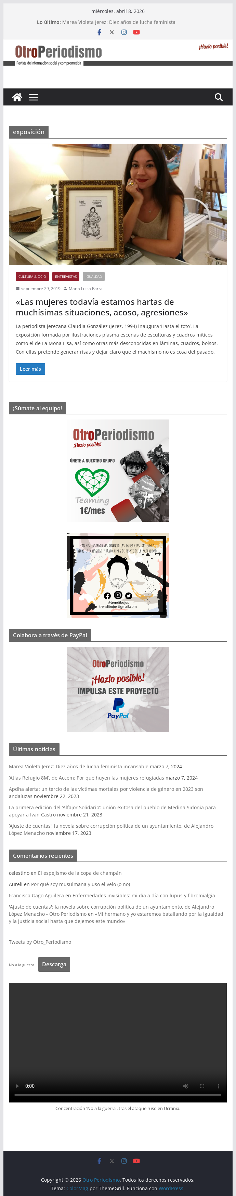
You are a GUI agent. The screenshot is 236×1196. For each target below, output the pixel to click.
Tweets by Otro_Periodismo (40, 942)
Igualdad (94, 276)
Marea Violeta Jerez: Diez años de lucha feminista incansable (78, 766)
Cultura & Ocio (32, 276)
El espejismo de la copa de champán (80, 873)
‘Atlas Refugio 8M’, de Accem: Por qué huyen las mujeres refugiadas (86, 777)
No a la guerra (21, 964)
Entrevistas (66, 276)
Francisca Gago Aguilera (36, 895)
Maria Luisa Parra (86, 288)
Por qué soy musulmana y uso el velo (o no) (80, 884)
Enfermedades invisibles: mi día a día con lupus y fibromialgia (144, 895)
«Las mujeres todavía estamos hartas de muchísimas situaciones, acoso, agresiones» (102, 307)
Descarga (54, 964)
